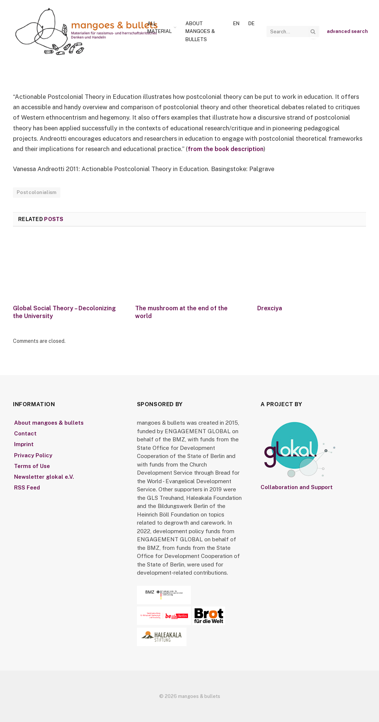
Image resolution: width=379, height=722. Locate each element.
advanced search (347, 31)
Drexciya (269, 307)
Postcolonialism (37, 192)
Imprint (24, 444)
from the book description (226, 149)
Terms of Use (32, 465)
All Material (159, 27)
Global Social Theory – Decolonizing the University (64, 312)
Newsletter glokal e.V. (44, 476)
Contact (25, 433)
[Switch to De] (251, 24)
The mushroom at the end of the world (181, 312)
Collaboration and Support (297, 487)
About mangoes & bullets (200, 31)
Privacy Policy (33, 455)
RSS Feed (27, 487)
